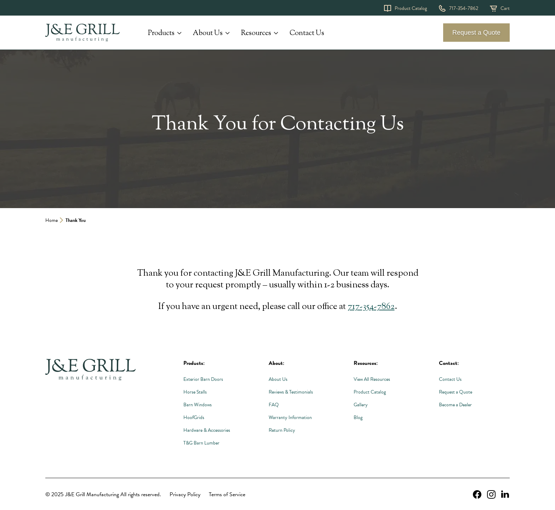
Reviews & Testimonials (291, 392)
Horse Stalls (195, 392)
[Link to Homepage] (90, 370)
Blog (358, 417)
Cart (505, 8)
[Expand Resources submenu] (276, 33)
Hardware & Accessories (206, 430)
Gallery (361, 404)
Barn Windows (197, 404)
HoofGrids (193, 417)
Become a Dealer (455, 404)
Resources (256, 33)
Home (51, 220)
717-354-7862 (463, 8)
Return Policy (282, 430)
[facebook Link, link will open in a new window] (477, 494)
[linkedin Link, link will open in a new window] (505, 494)
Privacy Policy (185, 494)
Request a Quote (476, 32)
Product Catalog (411, 8)
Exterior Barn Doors (203, 379)
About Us (208, 33)
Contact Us (307, 33)
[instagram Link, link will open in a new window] (491, 494)
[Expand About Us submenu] (227, 33)
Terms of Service (227, 494)
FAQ (274, 404)
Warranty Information (290, 417)
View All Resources (372, 379)
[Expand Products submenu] (179, 33)
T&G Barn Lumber (201, 443)
